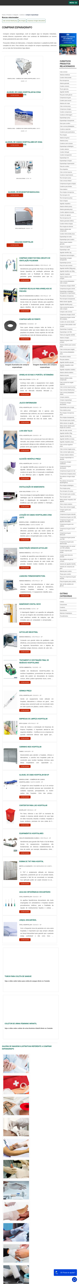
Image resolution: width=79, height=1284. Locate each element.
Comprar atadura (64, 397)
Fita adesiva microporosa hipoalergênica (67, 481)
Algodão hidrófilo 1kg (65, 252)
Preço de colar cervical (66, 265)
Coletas (62, 601)
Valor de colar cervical (66, 430)
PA (74, 1212)
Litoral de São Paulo (9, 1236)
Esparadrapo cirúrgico (66, 160)
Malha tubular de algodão (67, 423)
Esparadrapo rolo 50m (66, 332)
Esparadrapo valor (65, 249)
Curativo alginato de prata (67, 212)
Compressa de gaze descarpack (65, 467)
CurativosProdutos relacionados (67, 64)
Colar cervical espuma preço (67, 387)
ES (23, 1212)
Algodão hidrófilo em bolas (67, 439)
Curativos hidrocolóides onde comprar (68, 325)
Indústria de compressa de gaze (67, 567)
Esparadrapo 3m (64, 158)
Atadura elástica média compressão (66, 379)
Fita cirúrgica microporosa (67, 192)
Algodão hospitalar (65, 274)
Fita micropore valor (65, 497)
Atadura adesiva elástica (66, 372)
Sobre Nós (71, 1260)
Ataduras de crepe (65, 103)
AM (69, 1212)
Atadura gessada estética (67, 221)
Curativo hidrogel (64, 152)
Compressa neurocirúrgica (67, 255)
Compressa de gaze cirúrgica (68, 183)
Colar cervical (63, 72)
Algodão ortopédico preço (67, 442)
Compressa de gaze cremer (67, 288)
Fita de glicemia (64, 89)
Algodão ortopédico (65, 203)
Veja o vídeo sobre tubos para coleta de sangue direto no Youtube (27, 875)
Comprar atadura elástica (67, 455)
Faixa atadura (63, 189)
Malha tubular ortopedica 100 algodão (68, 500)
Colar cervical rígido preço (67, 452)
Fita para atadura (64, 359)
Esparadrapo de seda (66, 236)
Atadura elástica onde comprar (66, 277)
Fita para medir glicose (66, 95)
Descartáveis (63, 610)
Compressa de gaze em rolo (67, 471)
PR (32, 1212)
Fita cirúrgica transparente (67, 417)
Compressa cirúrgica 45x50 (67, 286)
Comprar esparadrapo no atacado (67, 458)
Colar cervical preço (65, 106)
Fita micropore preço (65, 178)
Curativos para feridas (66, 186)
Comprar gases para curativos (65, 510)
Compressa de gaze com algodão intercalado (66, 520)
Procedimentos (64, 616)
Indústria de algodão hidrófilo (68, 564)
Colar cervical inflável (65, 180)
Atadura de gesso (64, 137)
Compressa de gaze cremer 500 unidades (67, 318)
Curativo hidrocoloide (65, 77)
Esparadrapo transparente (67, 120)
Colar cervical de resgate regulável (66, 383)
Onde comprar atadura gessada (66, 243)
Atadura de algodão (65, 247)
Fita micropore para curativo (67, 494)
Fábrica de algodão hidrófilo (67, 335)
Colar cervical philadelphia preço (67, 353)
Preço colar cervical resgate (67, 507)
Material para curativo (66, 571)
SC (37, 1212)
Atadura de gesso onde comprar (66, 341)
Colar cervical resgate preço (67, 449)
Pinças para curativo (65, 574)
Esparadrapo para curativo (67, 239)
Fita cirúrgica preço (65, 488)
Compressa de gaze (65, 97)
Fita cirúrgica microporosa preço (67, 413)
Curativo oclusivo (64, 86)
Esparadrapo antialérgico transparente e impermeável (67, 292)
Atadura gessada (64, 83)
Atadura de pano (64, 375)
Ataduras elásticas (65, 74)
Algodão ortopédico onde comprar (66, 366)
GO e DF (62, 1212)
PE (47, 1212)
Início (58, 1260)
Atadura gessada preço (66, 209)
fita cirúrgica (22, 20)
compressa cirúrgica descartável (36, 20)
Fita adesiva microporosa (67, 296)
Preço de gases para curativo (68, 581)
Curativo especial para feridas (66, 551)
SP (28, 1212)
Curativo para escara (65, 100)
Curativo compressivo (66, 112)
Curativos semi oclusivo (66, 143)
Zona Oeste (28, 1231)
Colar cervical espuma (66, 172)
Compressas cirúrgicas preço (68, 474)
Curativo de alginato (65, 215)
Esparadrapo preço (65, 117)
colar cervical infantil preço (10, 20)
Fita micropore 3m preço (66, 491)
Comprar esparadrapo (66, 400)
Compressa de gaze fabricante (65, 533)
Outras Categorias (66, 594)
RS (42, 1212)
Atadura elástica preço (66, 206)
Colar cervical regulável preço (66, 445)
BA (51, 1212)
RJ (13, 1212)
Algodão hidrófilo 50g (65, 436)
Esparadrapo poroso (65, 262)
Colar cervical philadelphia (67, 126)
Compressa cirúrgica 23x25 (67, 314)
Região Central (8, 1231)
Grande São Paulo (56, 1231)
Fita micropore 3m (65, 195)
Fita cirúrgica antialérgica (66, 485)
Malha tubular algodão (66, 301)
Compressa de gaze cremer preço (67, 529)
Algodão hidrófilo (64, 92)
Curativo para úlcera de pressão (66, 555)
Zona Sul (36, 1231)
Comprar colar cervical (66, 311)
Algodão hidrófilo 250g (66, 433)
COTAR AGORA (12, 93)
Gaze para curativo (65, 123)
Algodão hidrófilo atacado (67, 362)
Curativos (62, 607)
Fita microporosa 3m (65, 218)
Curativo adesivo (64, 149)
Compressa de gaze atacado (68, 514)
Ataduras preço (64, 140)
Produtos (64, 1260)
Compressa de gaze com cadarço (66, 525)
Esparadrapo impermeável (67, 163)
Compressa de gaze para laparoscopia (67, 542)
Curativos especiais (65, 129)
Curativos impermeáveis (66, 175)
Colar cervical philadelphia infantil (67, 393)
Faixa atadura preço (65, 410)
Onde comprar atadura (66, 504)
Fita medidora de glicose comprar (66, 560)
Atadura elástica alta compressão (65, 230)
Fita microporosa (64, 80)
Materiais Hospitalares (66, 613)
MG (18, 1212)
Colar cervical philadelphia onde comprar (67, 282)
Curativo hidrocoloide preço (67, 234)
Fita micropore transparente (67, 298)
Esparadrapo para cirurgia (67, 407)
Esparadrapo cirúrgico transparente (66, 259)
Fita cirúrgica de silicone (66, 226)
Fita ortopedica (64, 169)
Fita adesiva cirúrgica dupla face (67, 477)
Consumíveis (63, 604)
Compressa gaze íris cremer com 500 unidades (67, 547)
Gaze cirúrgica (64, 201)
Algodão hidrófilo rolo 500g (67, 271)
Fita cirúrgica (63, 135)
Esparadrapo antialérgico (66, 146)
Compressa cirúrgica (65, 109)
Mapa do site (70, 1263)
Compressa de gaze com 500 (68, 517)
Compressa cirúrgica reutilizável (65, 462)
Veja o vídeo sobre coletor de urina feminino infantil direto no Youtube (29, 922)
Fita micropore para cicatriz (67, 420)
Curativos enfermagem (66, 115)
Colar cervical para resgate (67, 349)
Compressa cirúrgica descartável (65, 403)
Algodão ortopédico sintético (67, 369)
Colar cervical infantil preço (67, 390)
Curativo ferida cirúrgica (66, 223)
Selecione (6, 1212)
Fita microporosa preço (66, 198)
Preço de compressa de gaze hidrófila (68, 577)
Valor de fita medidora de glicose (66, 585)
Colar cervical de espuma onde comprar (67, 308)
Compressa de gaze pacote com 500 (67, 538)
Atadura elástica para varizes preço (68, 345)
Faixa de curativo (64, 166)
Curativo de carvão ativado (67, 322)
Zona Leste (45, 1231)
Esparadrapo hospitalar (66, 329)
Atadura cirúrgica (64, 337)
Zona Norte (18, 1231)
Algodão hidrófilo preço (66, 304)
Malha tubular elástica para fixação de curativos (67, 426)
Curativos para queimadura (67, 132)
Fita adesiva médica (65, 356)
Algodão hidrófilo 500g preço (68, 268)
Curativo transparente (66, 155)
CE (56, 1212)
